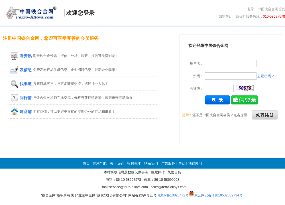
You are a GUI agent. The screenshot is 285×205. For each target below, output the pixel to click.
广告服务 (168, 163)
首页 (86, 163)
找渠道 (21, 84)
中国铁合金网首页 (271, 9)
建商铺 (21, 112)
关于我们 (117, 163)
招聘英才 (134, 163)
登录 (250, 9)
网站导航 (100, 163)
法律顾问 (195, 163)
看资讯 (21, 56)
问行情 (21, 98)
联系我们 (151, 163)
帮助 (181, 163)
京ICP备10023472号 (173, 195)
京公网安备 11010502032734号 (218, 195)
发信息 (21, 70)
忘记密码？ (265, 76)
